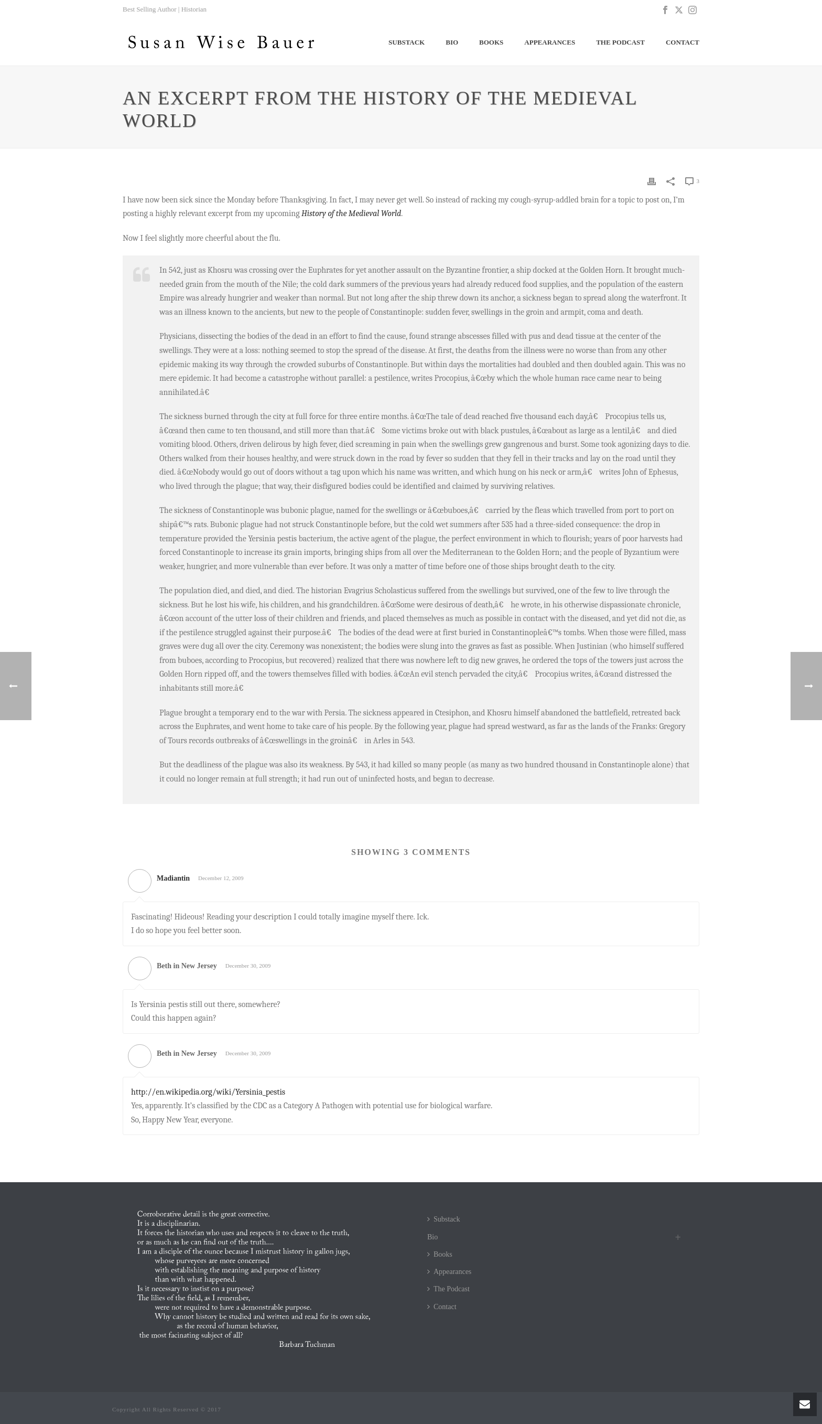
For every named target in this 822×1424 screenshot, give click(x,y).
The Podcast (620, 42)
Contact (682, 42)
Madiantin (173, 878)
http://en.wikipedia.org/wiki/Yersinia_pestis (208, 1092)
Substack (406, 42)
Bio (452, 42)
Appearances (549, 42)
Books (491, 42)
